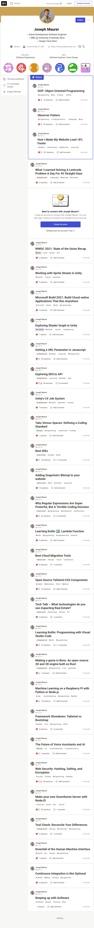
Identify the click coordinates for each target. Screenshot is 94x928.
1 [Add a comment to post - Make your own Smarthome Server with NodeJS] (59, 809)
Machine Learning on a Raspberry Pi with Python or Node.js (62, 690)
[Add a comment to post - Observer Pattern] (45, 124)
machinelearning (49, 696)
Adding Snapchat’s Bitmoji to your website (57, 477)
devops (51, 559)
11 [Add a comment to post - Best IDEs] (60, 459)
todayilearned (41, 177)
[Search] (11, 3)
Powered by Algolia (54, 4)
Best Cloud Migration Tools (53, 555)
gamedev (57, 277)
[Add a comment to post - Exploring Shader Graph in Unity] (41, 334)
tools (58, 455)
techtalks (74, 177)
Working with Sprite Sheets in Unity (58, 273)
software (39, 902)
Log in (69, 3)
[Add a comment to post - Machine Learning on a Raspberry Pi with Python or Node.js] (43, 701)
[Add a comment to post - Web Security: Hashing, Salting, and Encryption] (44, 781)
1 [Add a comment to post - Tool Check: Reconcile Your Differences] (56, 833)
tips (64, 902)
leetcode (64, 177)
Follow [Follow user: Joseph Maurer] (80, 20)
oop (53, 95)
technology (52, 612)
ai (45, 748)
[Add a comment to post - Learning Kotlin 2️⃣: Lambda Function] (41, 540)
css (46, 724)
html (50, 483)
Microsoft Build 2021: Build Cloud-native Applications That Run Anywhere (62, 299)
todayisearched (62, 535)
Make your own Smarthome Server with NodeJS (61, 798)
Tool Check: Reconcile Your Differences (61, 825)
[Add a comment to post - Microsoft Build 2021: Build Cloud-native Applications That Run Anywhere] (41, 310)
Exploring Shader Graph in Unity (56, 325)
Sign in (72, 231)
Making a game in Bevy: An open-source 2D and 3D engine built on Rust (61, 662)
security (39, 776)
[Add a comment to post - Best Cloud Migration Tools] (41, 565)
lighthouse (63, 147)
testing (55, 877)
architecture (68, 559)
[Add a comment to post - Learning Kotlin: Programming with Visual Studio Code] (43, 645)
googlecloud (65, 877)
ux (45, 853)
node (38, 696)
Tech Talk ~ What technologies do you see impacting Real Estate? (60, 606)
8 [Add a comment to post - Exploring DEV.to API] (61, 383)
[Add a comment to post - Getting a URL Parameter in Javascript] (43, 359)
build (55, 305)
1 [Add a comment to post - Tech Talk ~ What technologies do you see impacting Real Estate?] (56, 617)
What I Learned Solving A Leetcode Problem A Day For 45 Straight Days (58, 171)
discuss (39, 430)
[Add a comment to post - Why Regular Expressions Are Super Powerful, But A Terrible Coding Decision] (43, 516)
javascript (74, 147)
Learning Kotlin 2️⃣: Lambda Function (59, 531)
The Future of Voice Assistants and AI (60, 744)
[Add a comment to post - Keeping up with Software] (40, 907)
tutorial (68, 95)
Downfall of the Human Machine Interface (62, 849)
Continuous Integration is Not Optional (60, 873)
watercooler (63, 430)
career (48, 902)
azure (48, 305)
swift (45, 253)
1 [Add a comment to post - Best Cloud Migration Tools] (56, 564)
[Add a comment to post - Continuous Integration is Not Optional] (41, 882)
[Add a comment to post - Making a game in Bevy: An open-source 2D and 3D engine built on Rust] (42, 673)
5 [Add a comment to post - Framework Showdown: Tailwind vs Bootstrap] (56, 729)
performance (52, 147)
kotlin (38, 535)
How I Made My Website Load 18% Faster (60, 141)
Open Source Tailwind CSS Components (61, 580)
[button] (8, 68)
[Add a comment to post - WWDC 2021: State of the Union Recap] (41, 258)
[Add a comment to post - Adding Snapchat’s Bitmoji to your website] (42, 488)
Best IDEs (41, 451)
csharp (60, 95)
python (74, 696)
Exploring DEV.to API (49, 374)
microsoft (40, 305)
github (47, 877)
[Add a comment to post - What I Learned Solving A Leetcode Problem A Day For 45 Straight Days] (41, 182)
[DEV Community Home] (4, 3)
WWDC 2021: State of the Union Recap (60, 248)
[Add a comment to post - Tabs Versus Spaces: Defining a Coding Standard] (41, 435)
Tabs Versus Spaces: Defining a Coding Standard (61, 424)
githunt (65, 584)
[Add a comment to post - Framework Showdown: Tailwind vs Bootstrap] (41, 729)
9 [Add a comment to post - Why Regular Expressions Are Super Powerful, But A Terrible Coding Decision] (59, 516)
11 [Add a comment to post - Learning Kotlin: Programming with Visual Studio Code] (60, 645)
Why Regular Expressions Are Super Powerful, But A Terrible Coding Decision (62, 505)
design (52, 853)
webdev (41, 147)
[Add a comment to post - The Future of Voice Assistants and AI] (42, 753)
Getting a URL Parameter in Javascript (60, 350)
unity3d (39, 277)
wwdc (52, 253)
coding (73, 430)
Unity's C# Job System (50, 398)
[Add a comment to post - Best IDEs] (43, 460)
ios (58, 253)
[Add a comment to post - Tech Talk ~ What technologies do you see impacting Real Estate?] (41, 617)
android (73, 535)
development (66, 511)
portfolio (57, 483)
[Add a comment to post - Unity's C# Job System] (41, 407)
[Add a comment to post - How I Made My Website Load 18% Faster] (45, 152)
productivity (62, 829)
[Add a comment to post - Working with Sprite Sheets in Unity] (41, 282)
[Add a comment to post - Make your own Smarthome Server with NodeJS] (43, 809)
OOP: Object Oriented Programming (61, 91)
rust (64, 668)
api (69, 378)
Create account (83, 3)
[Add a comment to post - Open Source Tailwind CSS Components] (43, 589)
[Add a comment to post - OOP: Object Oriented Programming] (45, 100)
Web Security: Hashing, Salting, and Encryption (58, 770)
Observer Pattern (49, 115)
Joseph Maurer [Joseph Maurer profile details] (43, 85)
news (38, 253)
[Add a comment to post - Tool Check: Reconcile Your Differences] (41, 834)
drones (62, 612)
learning (56, 902)
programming (43, 95)
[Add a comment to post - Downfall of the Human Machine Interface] (41, 858)
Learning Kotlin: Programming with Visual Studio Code (62, 634)
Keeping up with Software (52, 898)
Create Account (60, 224)
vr (68, 612)
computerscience (58, 119)
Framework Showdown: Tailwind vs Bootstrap (58, 718)
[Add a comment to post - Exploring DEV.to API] (44, 383)
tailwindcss (49, 584)
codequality (72, 119)
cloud (58, 559)
